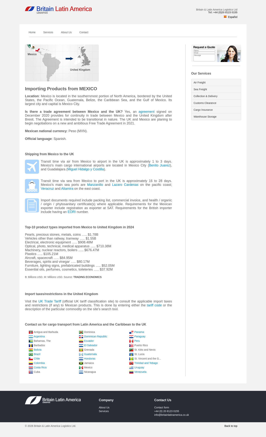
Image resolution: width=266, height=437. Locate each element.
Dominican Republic (95, 336)
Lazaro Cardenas (125, 185)
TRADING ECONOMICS (87, 277)
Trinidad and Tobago (146, 363)
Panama (139, 332)
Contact (83, 32)
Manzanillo (95, 185)
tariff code (154, 305)
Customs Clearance (205, 102)
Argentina (39, 336)
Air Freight (200, 82)
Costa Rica (40, 367)
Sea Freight (200, 89)
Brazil (37, 354)
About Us (66, 32)
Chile (37, 358)
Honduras (89, 358)
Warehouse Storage (205, 116)
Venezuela (140, 371)
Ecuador (89, 340)
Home (32, 32)
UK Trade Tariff (49, 301)
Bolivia (37, 349)
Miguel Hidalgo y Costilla (85, 169)
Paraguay (139, 336)
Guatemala (90, 354)
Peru (137, 340)
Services (48, 32)
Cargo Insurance (203, 109)
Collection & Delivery (205, 96)
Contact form (161, 407)
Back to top (230, 425)
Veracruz (47, 188)
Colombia (39, 363)
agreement (146, 111)
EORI (72, 212)
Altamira (67, 188)
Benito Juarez (159, 165)
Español (232, 17)
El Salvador (90, 345)
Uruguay (139, 367)
